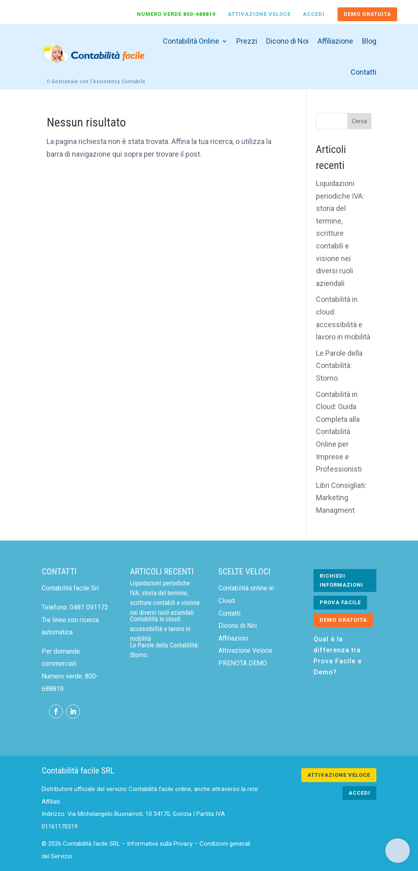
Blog (369, 41)
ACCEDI (359, 793)
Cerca (359, 121)
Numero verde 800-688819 (176, 14)
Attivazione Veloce (259, 14)
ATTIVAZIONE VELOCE (338, 775)
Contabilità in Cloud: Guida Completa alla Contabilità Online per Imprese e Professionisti (339, 432)
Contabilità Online (191, 41)
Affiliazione (335, 41)
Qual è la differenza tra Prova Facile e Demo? (338, 655)
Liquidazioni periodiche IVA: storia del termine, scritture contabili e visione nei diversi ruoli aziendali (340, 233)
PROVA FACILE (340, 602)
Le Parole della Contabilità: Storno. (339, 365)
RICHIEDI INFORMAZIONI (341, 580)
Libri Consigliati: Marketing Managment (341, 497)
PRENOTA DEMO (242, 663)
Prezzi (246, 41)
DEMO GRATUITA (367, 14)
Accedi (314, 14)
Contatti (363, 72)
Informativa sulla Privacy (160, 843)
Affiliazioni (233, 638)
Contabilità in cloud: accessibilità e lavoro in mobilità (160, 629)
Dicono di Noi (287, 41)
